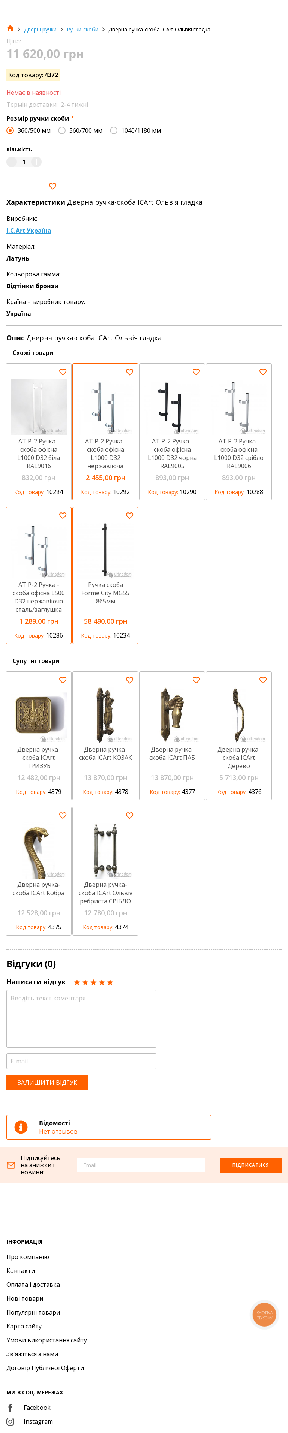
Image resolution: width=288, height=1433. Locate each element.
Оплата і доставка (33, 1284)
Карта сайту (24, 1326)
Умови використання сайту (46, 1340)
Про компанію (27, 1257)
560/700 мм (85, 130)
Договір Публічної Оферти (45, 1368)
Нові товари (24, 1298)
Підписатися (250, 1165)
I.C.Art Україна (28, 230)
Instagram (29, 1421)
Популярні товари (33, 1312)
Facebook (28, 1407)
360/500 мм (34, 130)
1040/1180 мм (141, 130)
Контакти (20, 1271)
